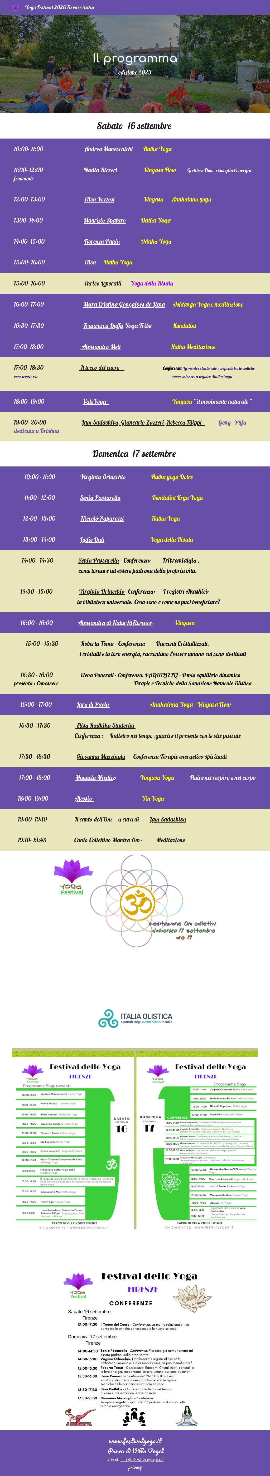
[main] (135, 64)
